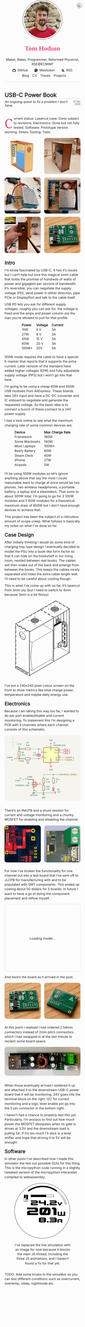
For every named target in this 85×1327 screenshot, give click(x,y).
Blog (25, 76)
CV (34, 76)
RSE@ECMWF (42, 64)
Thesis (45, 76)
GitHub (20, 70)
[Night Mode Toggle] (79, 5)
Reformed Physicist (63, 60)
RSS (67, 70)
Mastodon (44, 70)
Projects (59, 76)
